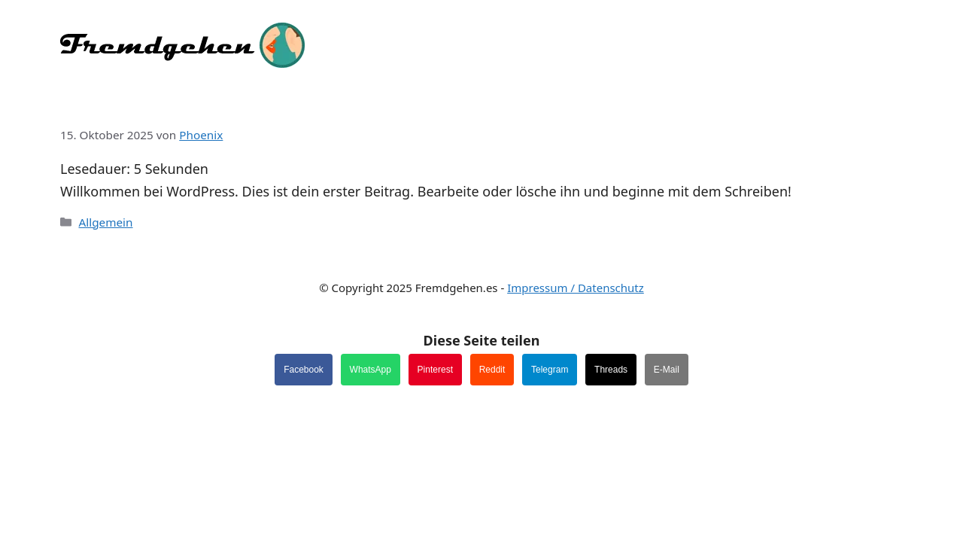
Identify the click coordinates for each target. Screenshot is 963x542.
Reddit (492, 369)
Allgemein (105, 222)
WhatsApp (370, 369)
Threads (610, 369)
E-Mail (666, 369)
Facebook (304, 369)
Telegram (549, 369)
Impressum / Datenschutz (575, 287)
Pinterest (435, 369)
